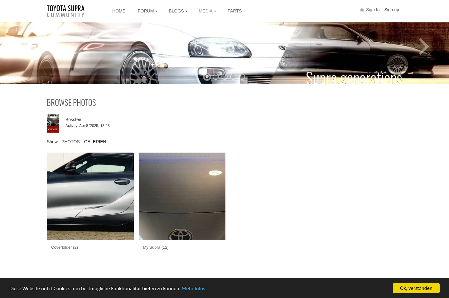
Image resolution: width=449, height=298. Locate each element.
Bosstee (73, 119)
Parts (235, 10)
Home (118, 10)
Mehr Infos (193, 288)
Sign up (391, 9)
